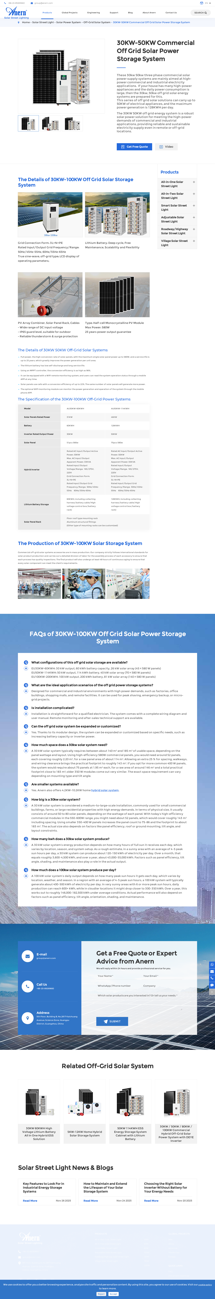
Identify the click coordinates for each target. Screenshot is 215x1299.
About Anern (149, 15)
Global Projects (69, 15)
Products (47, 15)
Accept (113, 1294)
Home (26, 22)
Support (114, 15)
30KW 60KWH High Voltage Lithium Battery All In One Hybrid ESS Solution (39, 1134)
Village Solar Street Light (178, 243)
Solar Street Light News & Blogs (65, 1167)
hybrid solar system (105, 790)
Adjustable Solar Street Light (178, 219)
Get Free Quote (134, 146)
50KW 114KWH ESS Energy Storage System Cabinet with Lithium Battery (130, 1134)
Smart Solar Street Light (178, 207)
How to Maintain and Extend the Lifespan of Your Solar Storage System (105, 1187)
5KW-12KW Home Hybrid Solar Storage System (84, 1133)
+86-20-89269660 (14, 3)
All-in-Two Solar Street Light (178, 196)
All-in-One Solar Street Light (178, 184)
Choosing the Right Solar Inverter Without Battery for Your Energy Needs (165, 1187)
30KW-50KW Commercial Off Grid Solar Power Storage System (151, 22)
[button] (147, 583)
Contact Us (171, 15)
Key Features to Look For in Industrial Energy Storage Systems (43, 1187)
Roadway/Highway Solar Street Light (178, 231)
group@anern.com (42, 3)
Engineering (93, 15)
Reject (101, 1294)
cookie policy (205, 1285)
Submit (112, 1022)
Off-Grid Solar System (96, 22)
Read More (47, 1201)
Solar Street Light (43, 22)
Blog (130, 15)
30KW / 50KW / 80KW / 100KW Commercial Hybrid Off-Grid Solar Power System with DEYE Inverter (176, 1134)
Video (166, 146)
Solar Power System (68, 22)
